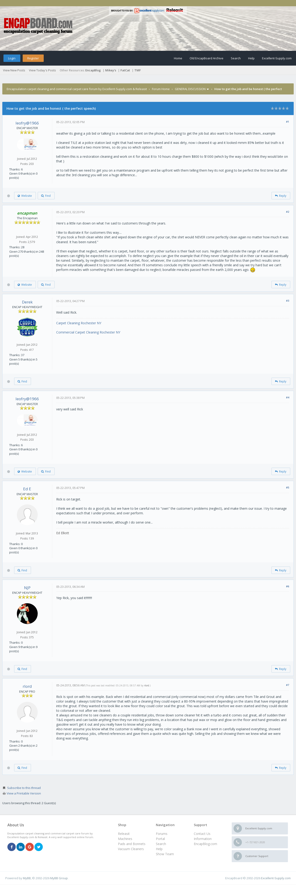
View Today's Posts (42, 70)
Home (178, 58)
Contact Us (202, 833)
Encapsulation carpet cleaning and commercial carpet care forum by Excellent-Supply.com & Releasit (77, 89)
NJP (27, 587)
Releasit (124, 833)
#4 (287, 397)
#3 (287, 300)
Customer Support (256, 856)
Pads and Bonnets (131, 844)
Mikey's (110, 70)
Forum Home (161, 89)
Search (236, 58)
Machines (125, 839)
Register (33, 58)
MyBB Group (59, 878)
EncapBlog (93, 70)
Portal (160, 839)
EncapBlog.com (205, 844)
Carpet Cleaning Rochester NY (78, 323)
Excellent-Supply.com (277, 58)
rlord (27, 686)
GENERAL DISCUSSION (190, 89)
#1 (287, 121)
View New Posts (14, 70)
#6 (287, 586)
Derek (27, 302)
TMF (137, 70)
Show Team (165, 854)
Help (251, 58)
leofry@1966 (27, 123)
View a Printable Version (24, 793)
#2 (287, 211)
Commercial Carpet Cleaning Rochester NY (88, 332)
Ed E (27, 488)
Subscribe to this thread (24, 788)
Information (203, 839)
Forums (161, 833)
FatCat (125, 70)
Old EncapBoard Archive (206, 58)
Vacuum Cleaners (131, 849)
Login (11, 58)
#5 (287, 487)
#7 (287, 685)
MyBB (27, 878)
